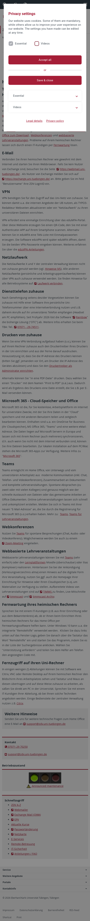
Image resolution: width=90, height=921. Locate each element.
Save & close (45, 80)
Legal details (34, 121)
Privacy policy (55, 121)
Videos (45, 43)
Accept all (45, 60)
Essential (21, 43)
